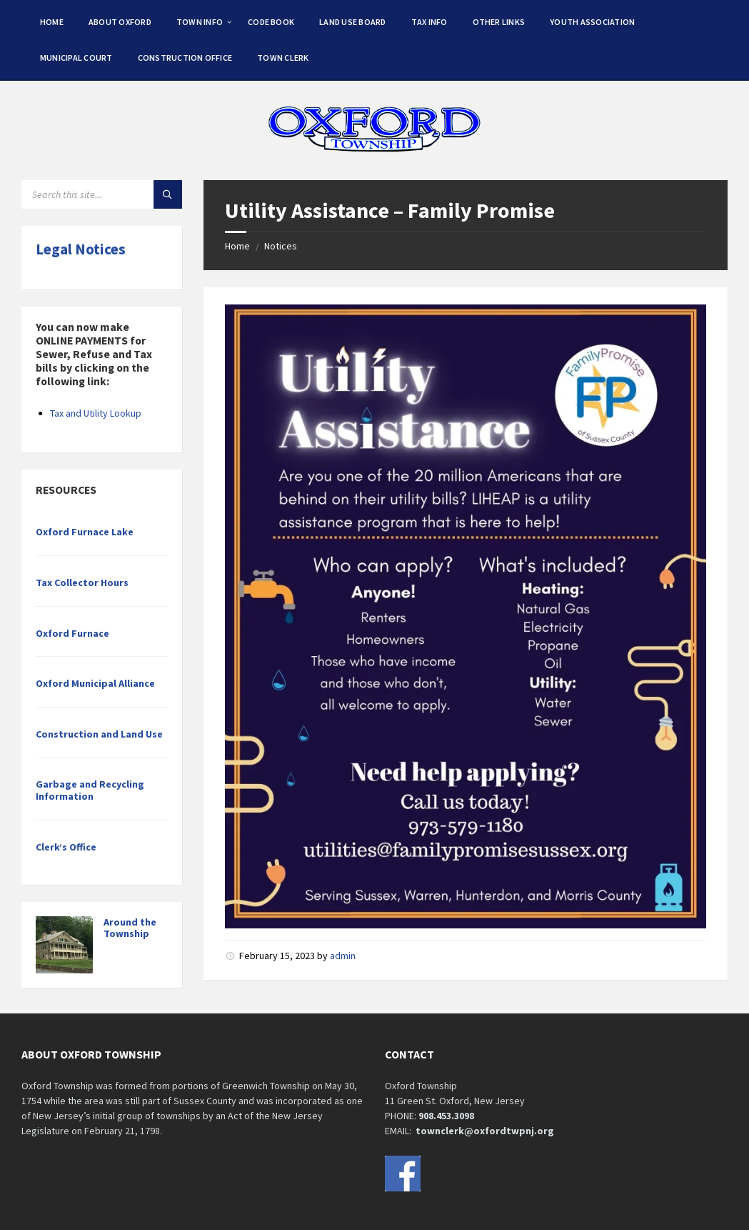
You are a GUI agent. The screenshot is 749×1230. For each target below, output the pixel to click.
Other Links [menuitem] (499, 21)
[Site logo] (375, 152)
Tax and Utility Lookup (95, 413)
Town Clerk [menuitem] (282, 57)
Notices (280, 245)
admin (343, 955)
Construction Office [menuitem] (185, 57)
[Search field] (101, 194)
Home (237, 245)
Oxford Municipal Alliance (95, 683)
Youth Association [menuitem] (592, 21)
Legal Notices (81, 249)
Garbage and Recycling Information (90, 790)
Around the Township (130, 928)
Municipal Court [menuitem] (76, 57)
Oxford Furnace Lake (85, 531)
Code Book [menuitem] (271, 21)
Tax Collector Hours (82, 582)
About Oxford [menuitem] (120, 21)
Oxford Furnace (72, 633)
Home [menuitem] (52, 21)
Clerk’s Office (66, 846)
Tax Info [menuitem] (429, 21)
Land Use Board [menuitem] (352, 21)
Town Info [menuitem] (199, 21)
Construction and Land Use (99, 734)
